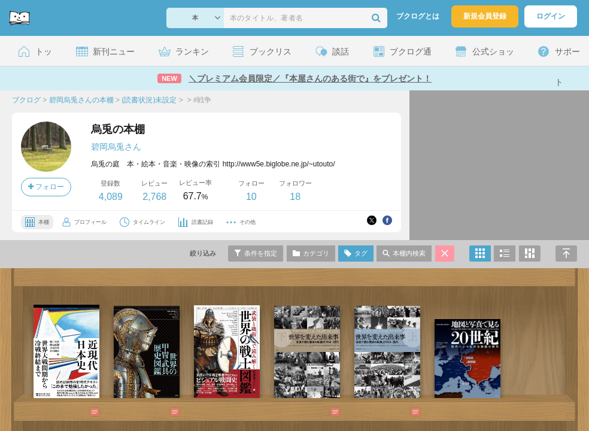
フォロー (46, 187)
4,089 (111, 197)
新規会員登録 (484, 16)
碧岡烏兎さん (116, 146)
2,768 (154, 197)
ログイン (550, 16)
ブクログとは (417, 16)
